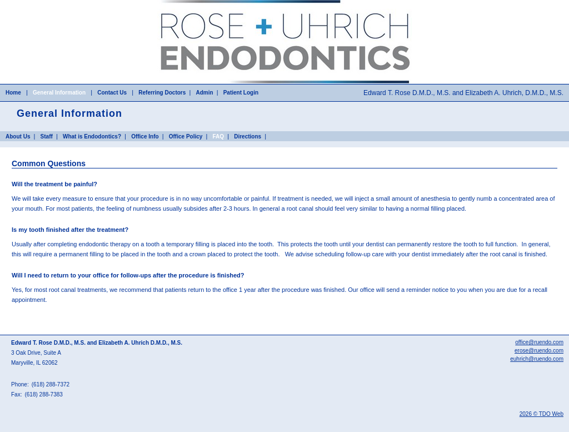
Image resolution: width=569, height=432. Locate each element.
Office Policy (186, 136)
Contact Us (112, 93)
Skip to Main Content (28, 3)
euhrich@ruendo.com (536, 359)
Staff (47, 136)
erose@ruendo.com (539, 350)
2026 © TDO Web (541, 414)
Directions (247, 136)
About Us (18, 136)
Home (13, 93)
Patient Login (240, 93)
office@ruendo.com (539, 342)
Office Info (144, 136)
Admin (204, 93)
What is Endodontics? (92, 136)
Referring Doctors (162, 93)
